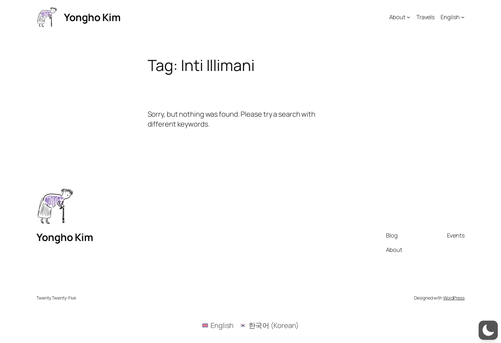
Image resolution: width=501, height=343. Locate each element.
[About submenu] (408, 17)
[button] (488, 330)
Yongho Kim (92, 17)
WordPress (454, 298)
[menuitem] (218, 325)
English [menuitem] (222, 325)
